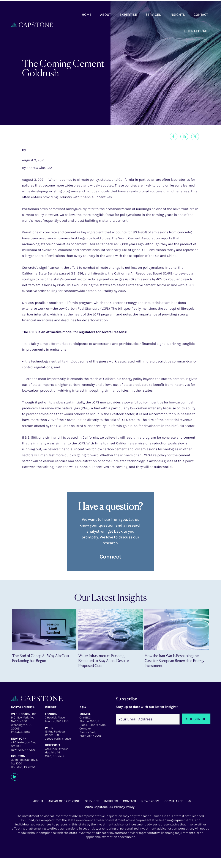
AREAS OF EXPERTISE (64, 801)
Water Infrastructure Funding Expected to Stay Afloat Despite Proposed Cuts (103, 660)
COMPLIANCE (173, 801)
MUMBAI (85, 714)
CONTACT (129, 801)
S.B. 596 (77, 273)
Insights (177, 15)
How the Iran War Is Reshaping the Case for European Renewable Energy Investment (174, 660)
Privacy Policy (124, 807)
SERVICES (92, 801)
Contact (201, 15)
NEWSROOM (150, 801)
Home (87, 15)
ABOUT (38, 801)
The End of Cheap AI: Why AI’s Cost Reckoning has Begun (40, 658)
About (105, 15)
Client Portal (196, 31)
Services (153, 15)
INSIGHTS (111, 801)
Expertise (128, 15)
